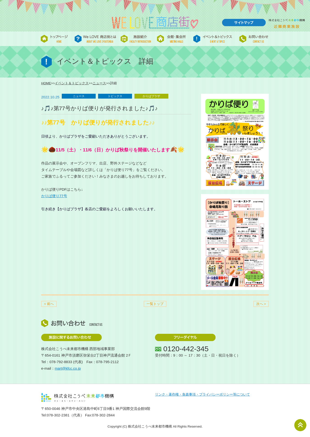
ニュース (99, 83)
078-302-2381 (58, 415)
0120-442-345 (186, 349)
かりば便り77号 (54, 196)
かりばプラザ (151, 96)
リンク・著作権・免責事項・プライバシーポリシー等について (202, 394)
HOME (46, 83)
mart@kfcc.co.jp (68, 368)
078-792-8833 (60, 362)
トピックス (115, 96)
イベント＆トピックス (72, 83)
